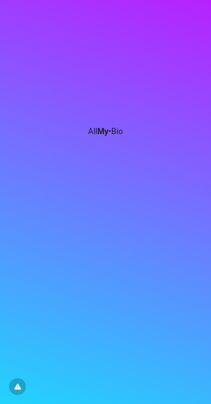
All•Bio (105, 131)
